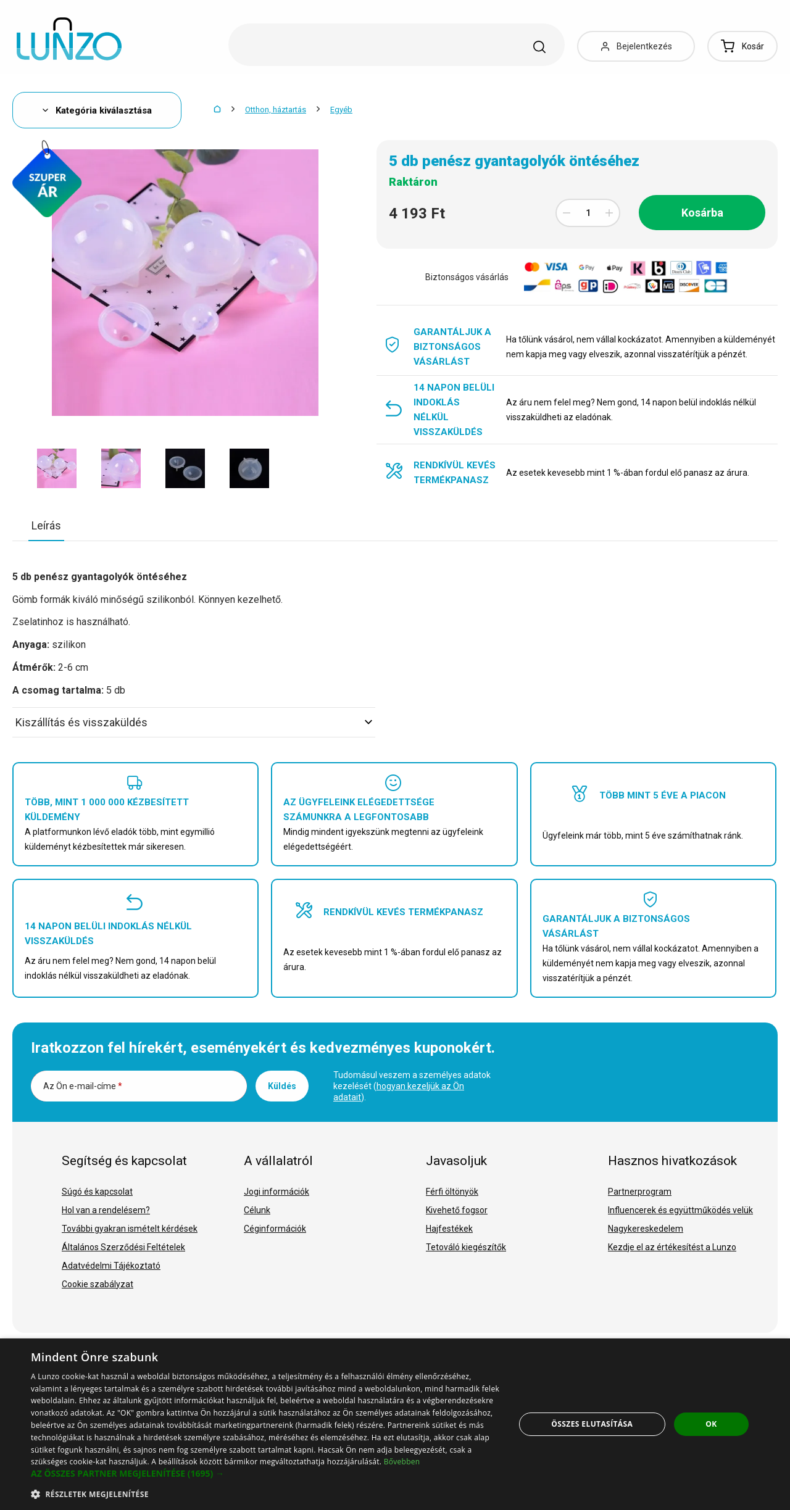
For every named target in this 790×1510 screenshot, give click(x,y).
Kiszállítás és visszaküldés (193, 722)
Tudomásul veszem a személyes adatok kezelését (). (412, 1086)
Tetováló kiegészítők (466, 1247)
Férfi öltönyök (452, 1192)
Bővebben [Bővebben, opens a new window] (402, 1461)
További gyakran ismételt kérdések (130, 1229)
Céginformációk (275, 1229)
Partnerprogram (640, 1192)
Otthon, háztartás (275, 109)
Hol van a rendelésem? (106, 1210)
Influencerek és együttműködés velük (680, 1210)
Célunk (257, 1210)
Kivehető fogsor (457, 1210)
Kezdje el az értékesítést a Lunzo (672, 1247)
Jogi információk (276, 1192)
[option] (57, 468)
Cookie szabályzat (97, 1284)
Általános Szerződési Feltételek (123, 1247)
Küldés (282, 1086)
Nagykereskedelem (645, 1229)
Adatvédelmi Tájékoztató (111, 1266)
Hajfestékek (449, 1229)
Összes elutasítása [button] (592, 1424)
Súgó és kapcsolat (97, 1192)
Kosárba (702, 212)
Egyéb (341, 109)
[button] (266, 1473)
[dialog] (395, 1424)
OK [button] (711, 1424)
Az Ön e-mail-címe (82, 1086)
